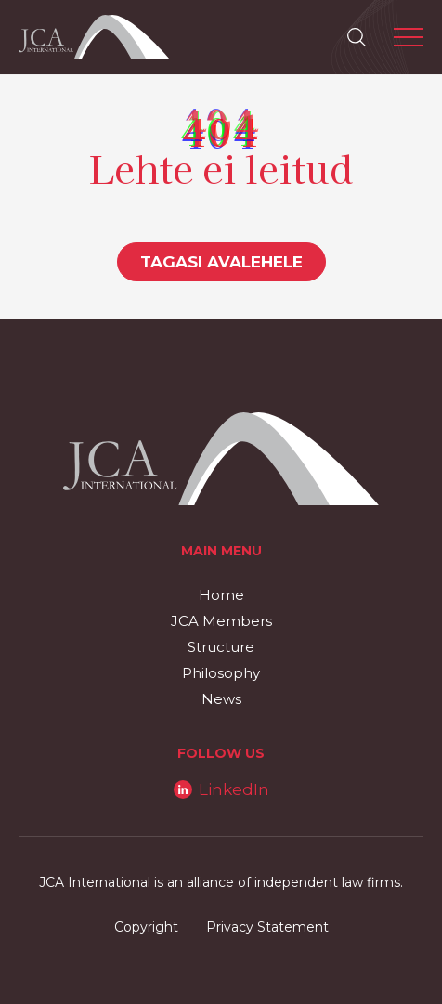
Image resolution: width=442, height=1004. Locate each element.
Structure (221, 647)
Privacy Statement (267, 927)
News (221, 699)
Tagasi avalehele (221, 262)
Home (221, 595)
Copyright (146, 927)
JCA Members (221, 621)
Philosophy (221, 673)
